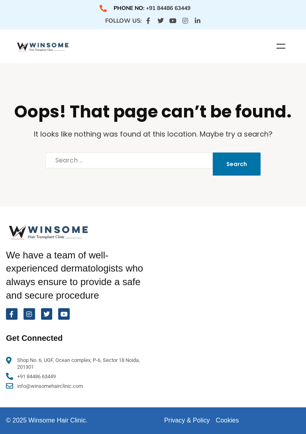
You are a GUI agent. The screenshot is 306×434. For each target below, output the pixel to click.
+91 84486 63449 (168, 8)
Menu (281, 46)
